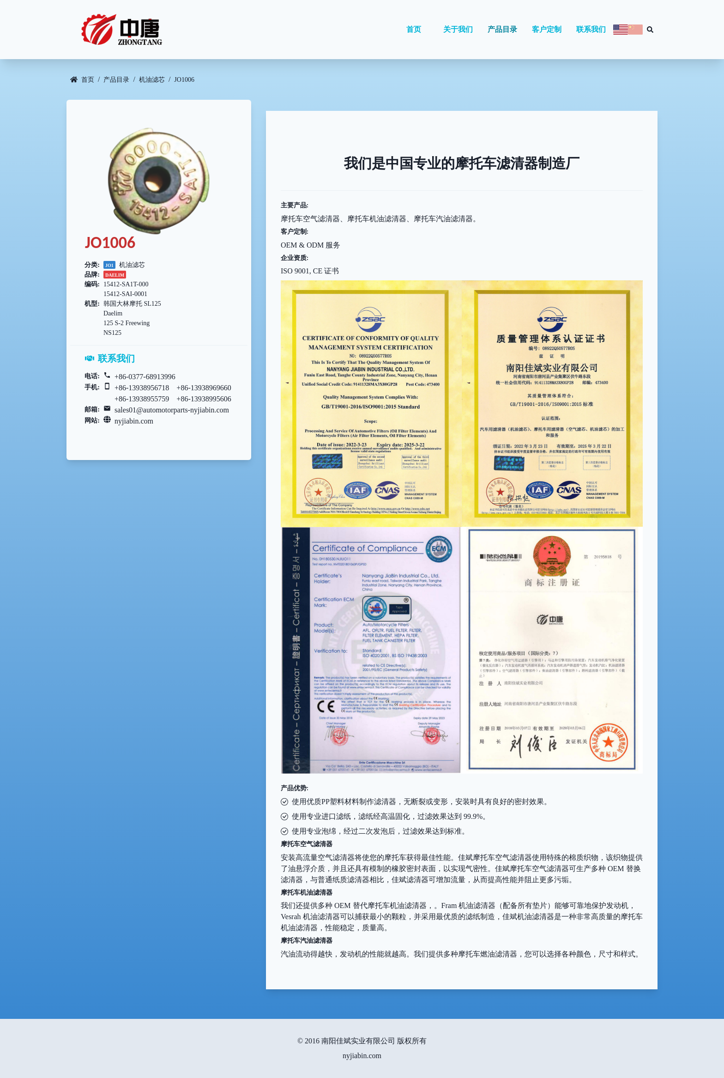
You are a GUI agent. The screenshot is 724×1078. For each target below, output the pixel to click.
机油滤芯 (152, 79)
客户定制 (546, 29)
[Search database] (650, 29)
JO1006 (184, 79)
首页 (413, 29)
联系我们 (591, 29)
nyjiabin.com (134, 421)
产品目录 (502, 29)
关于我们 (458, 29)
